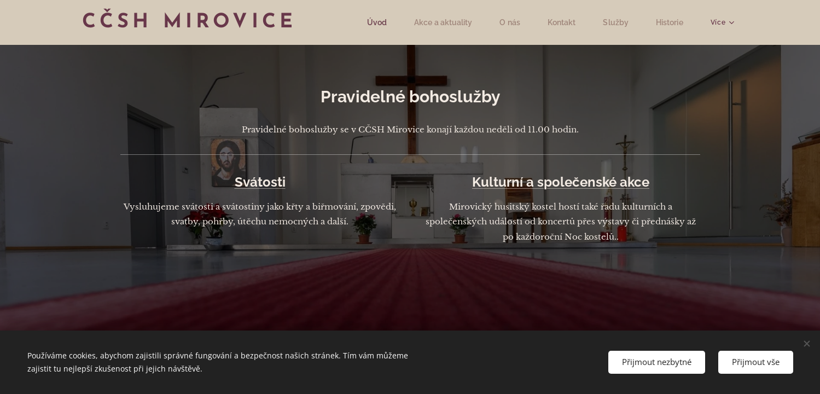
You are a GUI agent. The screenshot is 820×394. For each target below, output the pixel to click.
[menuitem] (388, 22)
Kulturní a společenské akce (560, 182)
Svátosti (259, 182)
